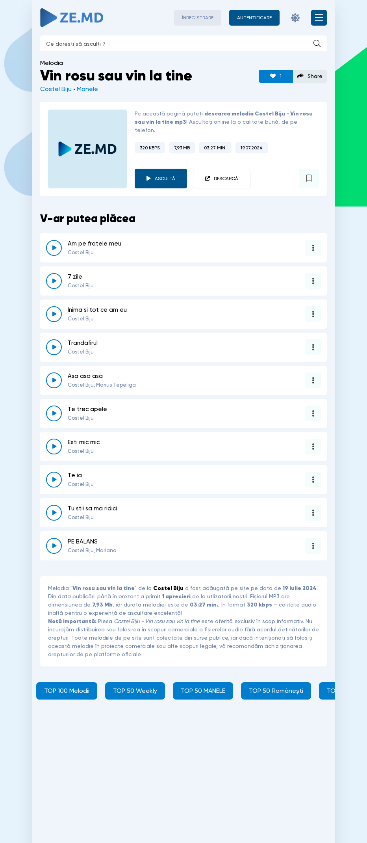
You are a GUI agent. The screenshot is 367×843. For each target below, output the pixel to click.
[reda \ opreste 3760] (54, 513)
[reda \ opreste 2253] (54, 347)
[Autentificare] (254, 18)
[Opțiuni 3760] (313, 513)
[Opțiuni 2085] (313, 314)
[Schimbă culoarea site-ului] (295, 18)
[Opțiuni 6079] (313, 546)
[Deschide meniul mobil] (319, 18)
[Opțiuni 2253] (313, 347)
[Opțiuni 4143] (313, 446)
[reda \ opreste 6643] (54, 413)
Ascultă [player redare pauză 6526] (165, 178)
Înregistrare (197, 17)
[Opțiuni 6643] (313, 413)
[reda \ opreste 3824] (54, 380)
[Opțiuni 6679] (313, 248)
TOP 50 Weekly (135, 690)
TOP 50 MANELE (203, 690)
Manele (87, 89)
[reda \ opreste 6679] (54, 248)
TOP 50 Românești (276, 690)
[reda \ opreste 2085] (54, 314)
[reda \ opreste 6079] (54, 546)
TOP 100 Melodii (66, 690)
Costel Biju (56, 89)
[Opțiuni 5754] (313, 281)
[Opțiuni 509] (313, 480)
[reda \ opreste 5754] (54, 281)
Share (310, 76)
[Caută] (317, 43)
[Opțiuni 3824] (313, 380)
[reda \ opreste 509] (54, 480)
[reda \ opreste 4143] (54, 446)
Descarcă (226, 178)
